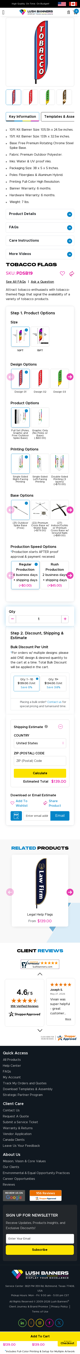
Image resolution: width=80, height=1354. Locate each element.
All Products (12, 1059)
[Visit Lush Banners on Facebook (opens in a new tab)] (49, 1323)
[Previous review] (40, 974)
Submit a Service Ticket (20, 1122)
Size (14, 322)
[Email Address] (40, 1239)
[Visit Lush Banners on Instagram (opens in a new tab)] (40, 1323)
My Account (12, 1077)
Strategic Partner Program (23, 1095)
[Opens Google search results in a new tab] (14, 1195)
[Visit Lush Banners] (40, 1274)
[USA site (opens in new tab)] (62, 3)
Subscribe (40, 1249)
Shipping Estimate (28, 727)
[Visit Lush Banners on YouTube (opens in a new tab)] (31, 1323)
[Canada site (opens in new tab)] (73, 3)
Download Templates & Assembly (27, 1089)
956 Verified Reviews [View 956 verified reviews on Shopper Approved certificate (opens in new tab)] (24, 1006)
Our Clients (11, 1167)
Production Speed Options (34, 551)
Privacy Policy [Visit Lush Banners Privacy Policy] (59, 1306)
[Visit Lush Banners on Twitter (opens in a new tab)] (59, 1323)
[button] (62, 273)
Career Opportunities (19, 1178)
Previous (10, 376)
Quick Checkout (67, 1342)
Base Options (22, 495)
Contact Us (11, 1110)
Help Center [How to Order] (12, 1065)
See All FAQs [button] (16, 281)
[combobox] (40, 743)
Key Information (22, 117)
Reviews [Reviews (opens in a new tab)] (9, 1184)
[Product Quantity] (38, 619)
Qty (12, 612)
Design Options (24, 364)
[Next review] (40, 1030)
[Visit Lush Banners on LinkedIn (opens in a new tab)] (22, 1323)
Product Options (25, 403)
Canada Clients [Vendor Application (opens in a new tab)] (14, 1139)
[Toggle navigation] (3, 12)
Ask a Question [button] (42, 281)
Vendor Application (17, 1134)
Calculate (40, 773)
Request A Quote (16, 1116)
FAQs (40, 227)
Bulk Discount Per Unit (29, 647)
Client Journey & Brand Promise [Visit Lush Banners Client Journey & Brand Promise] (28, 1306)
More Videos (40, 254)
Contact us (54, 702)
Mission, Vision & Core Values (24, 1161)
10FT (20, 350)
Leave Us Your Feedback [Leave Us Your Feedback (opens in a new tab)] (21, 1145)
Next (70, 376)
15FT (40, 350)
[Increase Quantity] (64, 619)
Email (58, 816)
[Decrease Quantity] (12, 619)
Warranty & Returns (18, 1128)
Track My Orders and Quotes (25, 1083)
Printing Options (24, 449)
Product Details (40, 214)
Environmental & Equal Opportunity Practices (36, 1173)
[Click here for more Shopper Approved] (58, 1037)
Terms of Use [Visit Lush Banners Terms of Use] (40, 1312)
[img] (24, 1000)
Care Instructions (40, 240)
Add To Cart (25, 1336)
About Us (11, 1155)
